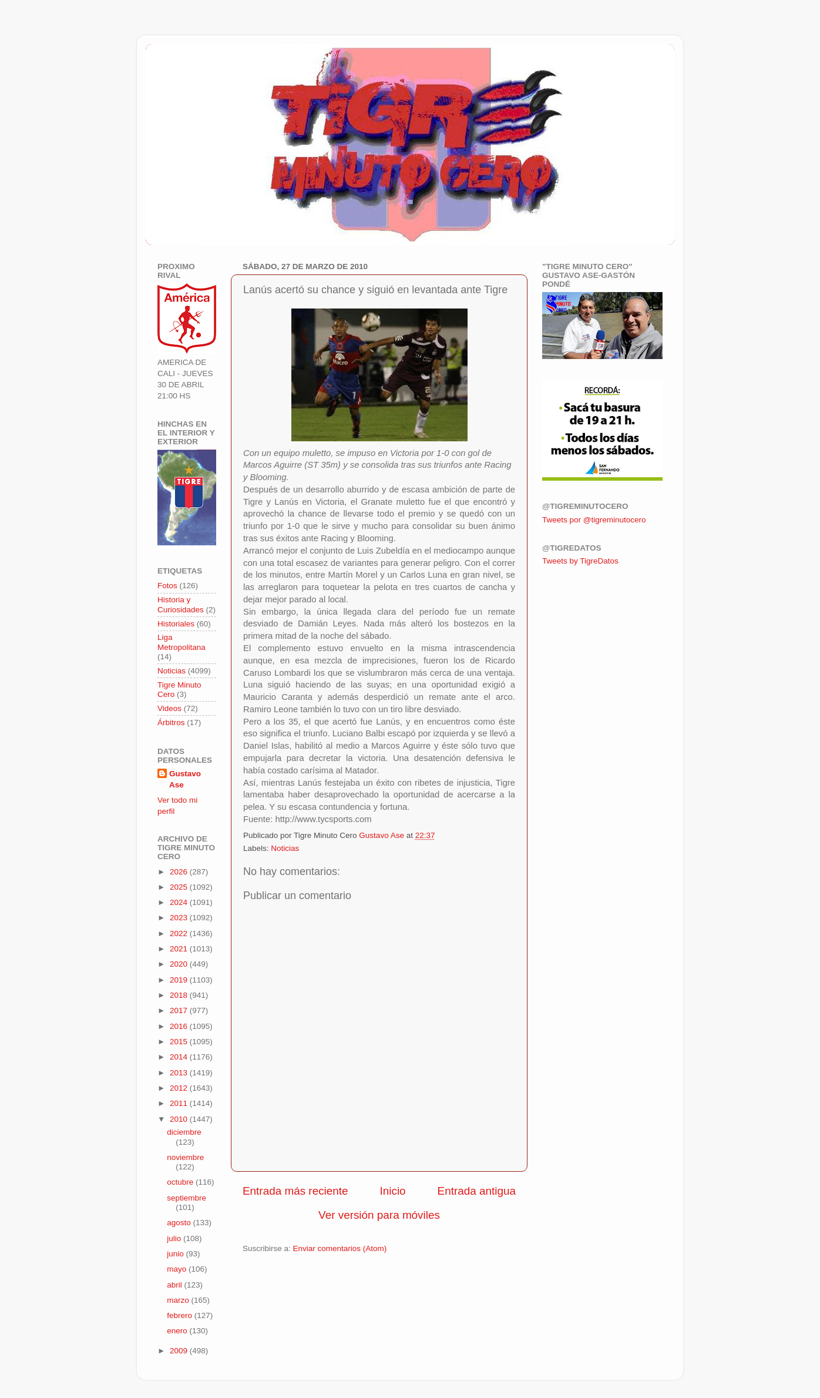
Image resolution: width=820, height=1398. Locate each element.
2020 (180, 964)
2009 (180, 1350)
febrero (180, 1315)
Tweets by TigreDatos (580, 560)
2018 (180, 995)
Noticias (285, 848)
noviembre (185, 1157)
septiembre (186, 1198)
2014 (180, 1056)
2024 (180, 902)
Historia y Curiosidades (180, 604)
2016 (180, 1026)
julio (175, 1238)
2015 (180, 1041)
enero (178, 1330)
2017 (180, 1010)
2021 (180, 948)
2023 (180, 917)
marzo (179, 1300)
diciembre (184, 1132)
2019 (180, 979)
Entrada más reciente (295, 1191)
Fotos (167, 585)
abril (175, 1284)
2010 (180, 1119)
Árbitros (171, 722)
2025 (180, 887)
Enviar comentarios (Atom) (340, 1248)
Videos (169, 708)
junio (176, 1253)
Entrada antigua (477, 1191)
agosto (180, 1222)
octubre (181, 1182)
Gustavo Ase (185, 779)
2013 (180, 1072)
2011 (180, 1103)
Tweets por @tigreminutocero (594, 519)
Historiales (175, 623)
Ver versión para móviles (379, 1215)
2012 (180, 1088)
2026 (180, 871)
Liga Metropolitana (181, 642)
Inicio (393, 1191)
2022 (180, 933)
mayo (178, 1269)
